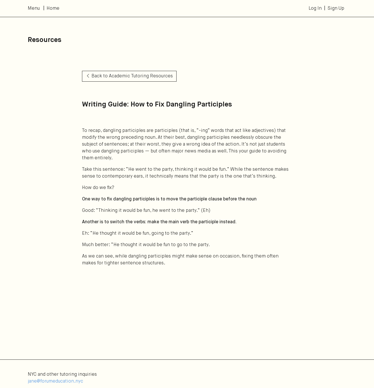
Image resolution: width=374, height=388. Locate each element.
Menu (34, 8)
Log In (315, 8)
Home (53, 8)
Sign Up (335, 8)
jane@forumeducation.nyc (55, 381)
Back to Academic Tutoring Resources (129, 76)
